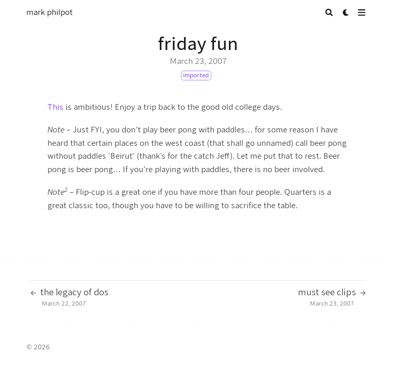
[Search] (329, 12)
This (55, 107)
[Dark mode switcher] (346, 12)
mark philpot (49, 12)
